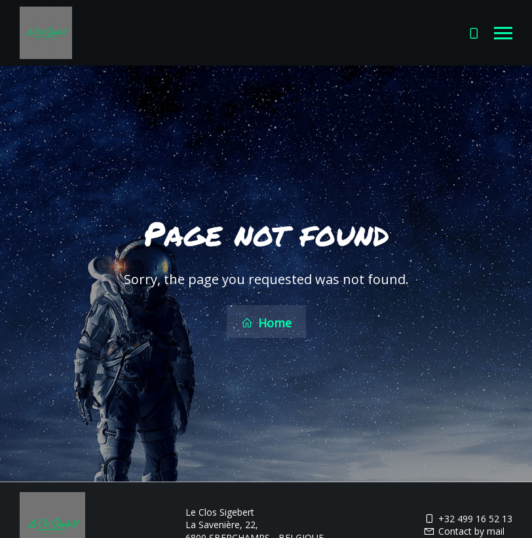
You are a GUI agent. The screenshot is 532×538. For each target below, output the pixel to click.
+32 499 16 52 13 (467, 517)
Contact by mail (463, 530)
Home (266, 322)
